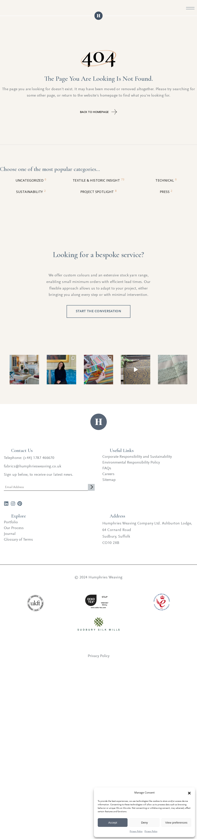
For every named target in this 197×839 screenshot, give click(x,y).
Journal (10, 534)
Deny (144, 822)
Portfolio (11, 522)
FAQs (106, 468)
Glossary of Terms (18, 540)
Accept (112, 822)
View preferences (176, 822)
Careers (108, 474)
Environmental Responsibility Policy (131, 463)
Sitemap (109, 480)
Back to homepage (98, 112)
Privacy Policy (136, 831)
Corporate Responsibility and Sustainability (137, 457)
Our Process (14, 528)
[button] (189, 793)
